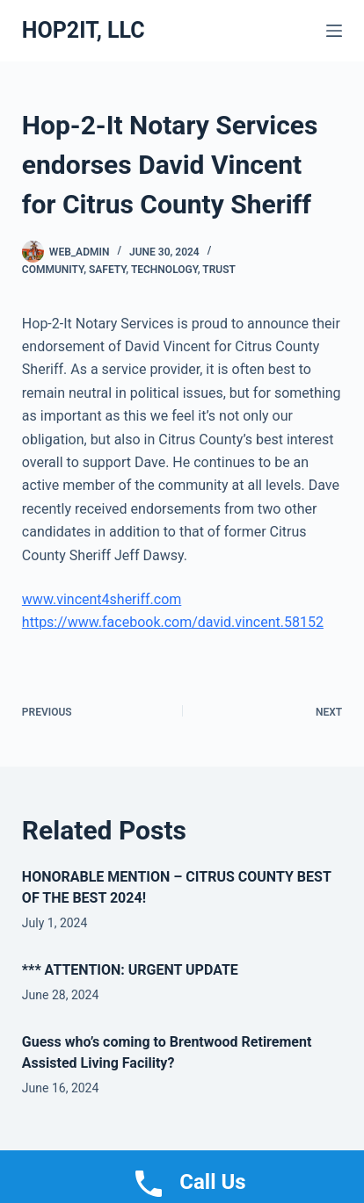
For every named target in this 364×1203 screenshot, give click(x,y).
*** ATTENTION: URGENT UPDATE (130, 970)
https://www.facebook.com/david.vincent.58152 (173, 622)
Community (53, 269)
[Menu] (334, 31)
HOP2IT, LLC (83, 30)
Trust (219, 269)
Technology (164, 269)
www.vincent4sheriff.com (101, 599)
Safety (107, 269)
